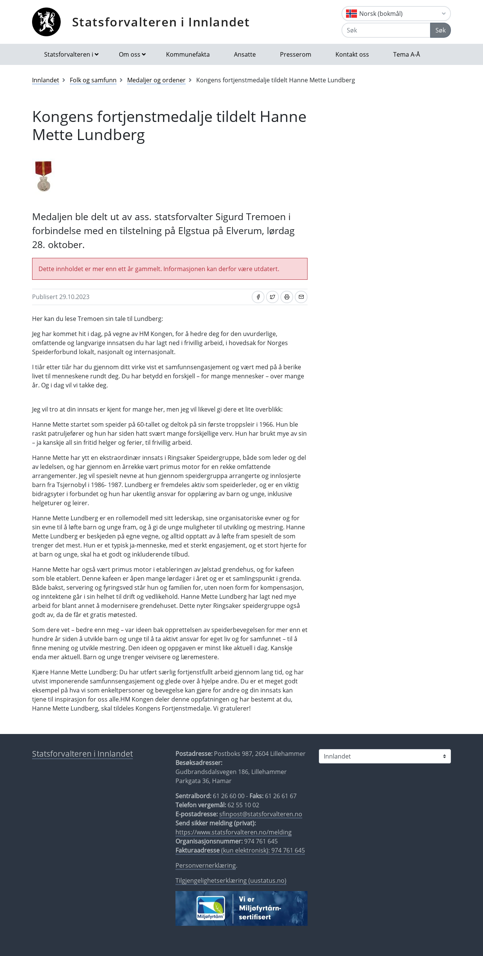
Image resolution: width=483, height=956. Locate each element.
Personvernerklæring (205, 865)
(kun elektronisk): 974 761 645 (240, 850)
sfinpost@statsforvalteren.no (260, 814)
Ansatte (245, 54)
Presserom (295, 54)
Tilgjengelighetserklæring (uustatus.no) (230, 880)
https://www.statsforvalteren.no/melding (233, 832)
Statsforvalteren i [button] (68, 54)
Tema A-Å (406, 54)
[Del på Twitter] (272, 297)
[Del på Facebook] (258, 297)
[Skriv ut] (286, 297)
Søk (440, 30)
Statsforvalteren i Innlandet (161, 22)
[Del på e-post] (301, 297)
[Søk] (386, 30)
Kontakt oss (352, 54)
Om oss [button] (129, 54)
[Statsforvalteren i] (385, 756)
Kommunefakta (188, 54)
